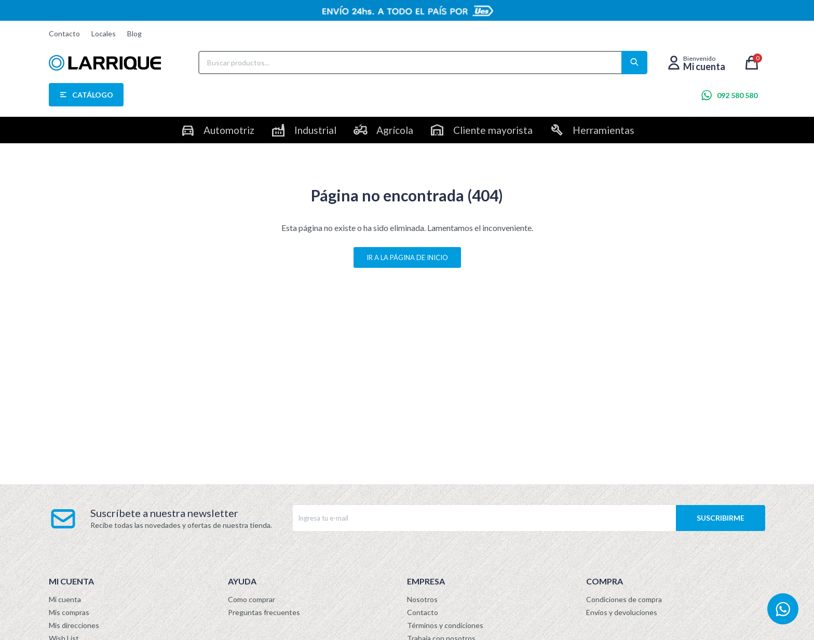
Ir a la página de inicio (407, 257)
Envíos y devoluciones (621, 612)
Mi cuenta (65, 599)
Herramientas (603, 130)
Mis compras (69, 612)
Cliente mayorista (493, 130)
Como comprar (251, 599)
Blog (134, 33)
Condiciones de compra (624, 599)
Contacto (64, 33)
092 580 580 (737, 95)
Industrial (315, 130)
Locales (103, 33)
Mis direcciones (74, 625)
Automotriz (229, 130)
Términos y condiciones (445, 625)
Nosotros (422, 599)
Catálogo (92, 94)
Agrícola (394, 130)
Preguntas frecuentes (264, 612)
